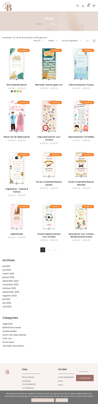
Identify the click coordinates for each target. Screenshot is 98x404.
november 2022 (10, 284)
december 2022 (11, 280)
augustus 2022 (10, 295)
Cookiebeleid (62, 400)
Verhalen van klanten (13, 345)
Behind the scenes (12, 327)
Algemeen (8, 323)
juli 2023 (6, 266)
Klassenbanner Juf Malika (81, 137)
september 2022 (11, 291)
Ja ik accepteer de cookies (43, 400)
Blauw (12, 91)
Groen (18, 91)
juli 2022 (6, 299)
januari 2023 (8, 277)
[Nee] (95, 397)
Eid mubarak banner (17, 85)
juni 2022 (7, 302)
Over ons (7, 338)
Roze (21, 91)
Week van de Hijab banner (16, 137)
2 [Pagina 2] (48, 250)
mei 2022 (7, 306)
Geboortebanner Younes (81, 85)
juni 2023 (7, 269)
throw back (8, 342)
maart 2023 (8, 273)
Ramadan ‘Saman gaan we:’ (49, 85)
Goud (15, 91)
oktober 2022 (9, 288)
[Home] (38, 23)
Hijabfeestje (16, 234)
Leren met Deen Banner (15, 334)
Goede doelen (10, 331)
